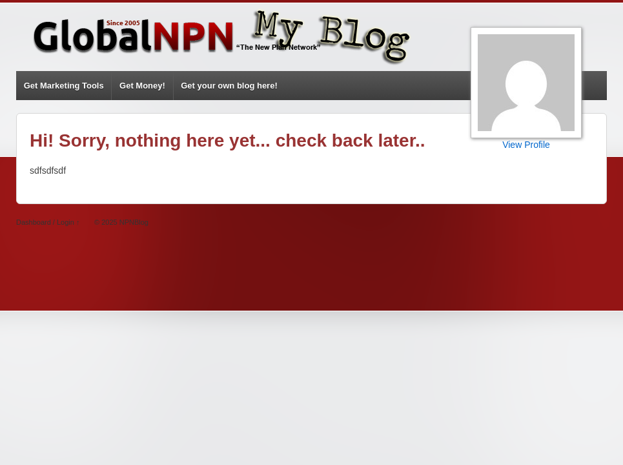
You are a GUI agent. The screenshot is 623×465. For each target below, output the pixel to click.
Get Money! (142, 85)
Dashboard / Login (45, 222)
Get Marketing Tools (64, 85)
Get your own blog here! (229, 85)
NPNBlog (132, 222)
